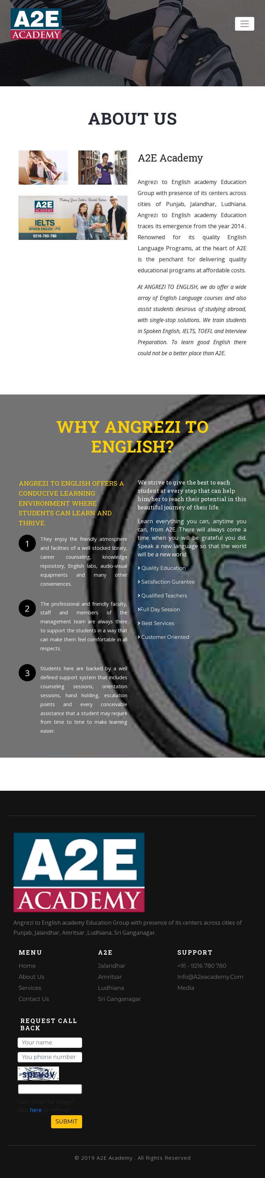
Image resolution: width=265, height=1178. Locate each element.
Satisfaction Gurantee (166, 582)
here (36, 1110)
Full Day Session (159, 609)
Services (30, 988)
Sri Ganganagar (119, 999)
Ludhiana (111, 988)
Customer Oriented (163, 637)
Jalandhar (112, 966)
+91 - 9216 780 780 (201, 966)
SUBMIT (67, 1121)
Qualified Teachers (162, 596)
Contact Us (34, 999)
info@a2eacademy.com (210, 977)
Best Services (156, 623)
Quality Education (162, 568)
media (186, 988)
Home (27, 966)
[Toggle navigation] (244, 24)
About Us (31, 977)
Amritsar (110, 977)
